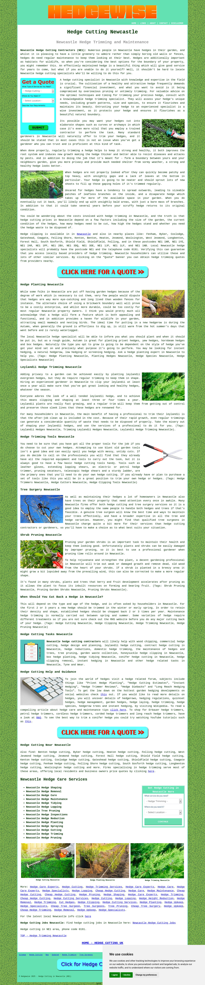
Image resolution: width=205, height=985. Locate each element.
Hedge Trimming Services (104, 886)
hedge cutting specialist (81, 79)
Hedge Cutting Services (71, 898)
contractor (67, 132)
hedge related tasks (162, 660)
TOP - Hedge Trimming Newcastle (43, 935)
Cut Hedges (67, 902)
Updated (55, 955)
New (47, 955)
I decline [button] (126, 975)
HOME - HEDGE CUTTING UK (102, 943)
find (31, 752)
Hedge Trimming (172, 894)
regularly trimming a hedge (72, 150)
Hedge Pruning (89, 894)
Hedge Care (165, 886)
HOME (134, 23)
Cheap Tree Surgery (145, 906)
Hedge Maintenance (160, 890)
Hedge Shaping (114, 894)
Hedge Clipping (88, 902)
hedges (146, 50)
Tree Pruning (117, 906)
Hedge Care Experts (44, 886)
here (151, 771)
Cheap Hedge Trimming (35, 910)
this (104, 694)
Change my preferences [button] (146, 975)
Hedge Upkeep (174, 902)
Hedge (24, 234)
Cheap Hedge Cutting (110, 890)
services (62, 257)
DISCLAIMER (177, 23)
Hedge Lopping (82, 890)
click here (118, 710)
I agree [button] (115, 975)
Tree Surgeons (94, 906)
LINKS (143, 23)
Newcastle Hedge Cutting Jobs (154, 922)
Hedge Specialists (55, 890)
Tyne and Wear (73, 664)
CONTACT (163, 23)
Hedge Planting (150, 902)
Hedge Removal (64, 910)
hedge (89, 99)
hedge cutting (46, 73)
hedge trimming (116, 216)
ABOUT (153, 23)
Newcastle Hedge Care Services (53, 779)
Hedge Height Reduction (156, 898)
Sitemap (22, 955)
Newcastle (84, 234)
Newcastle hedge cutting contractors (74, 641)
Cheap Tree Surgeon (65, 906)
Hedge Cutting (72, 886)
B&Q (38, 717)
